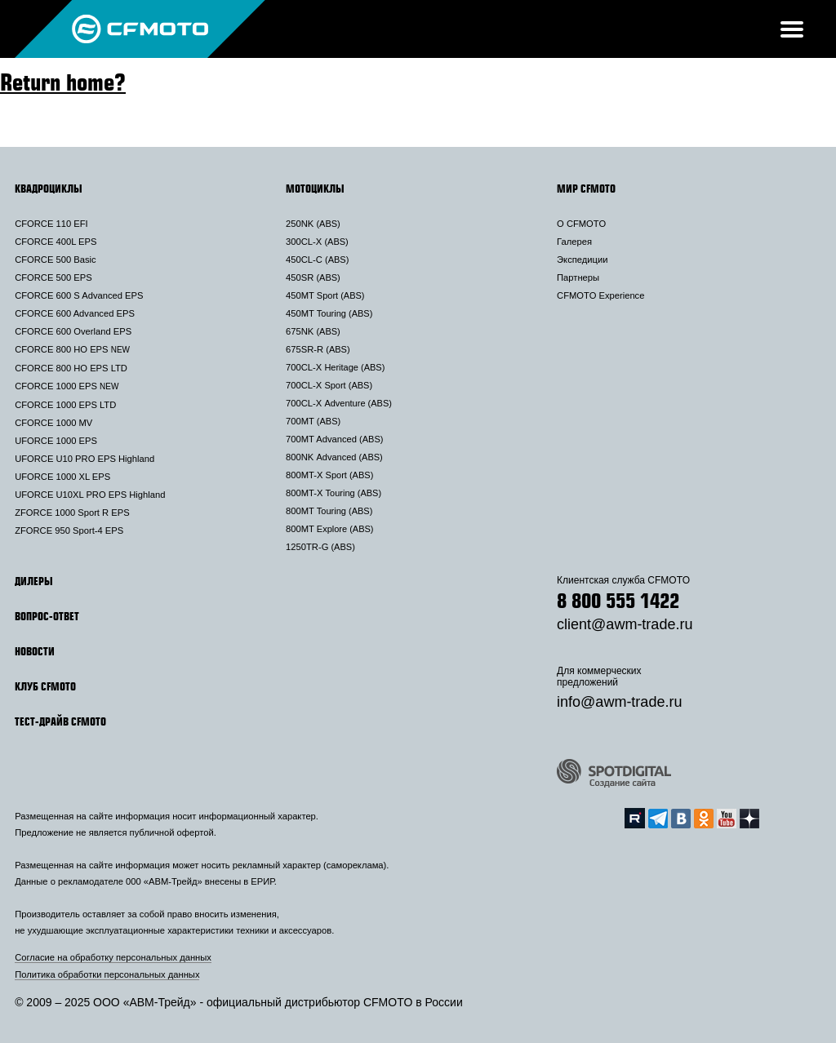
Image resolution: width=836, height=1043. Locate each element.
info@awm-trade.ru (619, 702)
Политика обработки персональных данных (107, 974)
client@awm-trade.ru (624, 624)
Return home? (63, 81)
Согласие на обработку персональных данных (113, 957)
